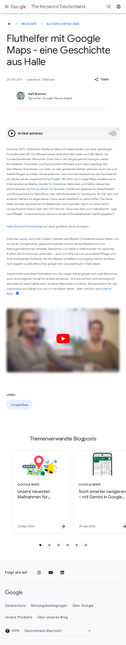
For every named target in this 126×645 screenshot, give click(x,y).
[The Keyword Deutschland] (9, 24)
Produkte (29, 24)
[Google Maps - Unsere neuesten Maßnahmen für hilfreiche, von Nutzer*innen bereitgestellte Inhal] (32, 492)
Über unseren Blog (52, 617)
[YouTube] (51, 573)
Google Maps (19, 405)
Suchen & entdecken (62, 24)
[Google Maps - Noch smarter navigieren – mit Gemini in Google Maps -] (93, 492)
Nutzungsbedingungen (49, 606)
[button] (102, 79)
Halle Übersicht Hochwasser (25, 226)
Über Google (83, 606)
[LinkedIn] (62, 573)
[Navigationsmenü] (6, 6)
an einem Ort (45, 189)
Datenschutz (15, 606)
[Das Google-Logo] (14, 593)
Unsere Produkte (18, 617)
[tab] (40, 545)
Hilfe (12, 630)
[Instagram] (39, 573)
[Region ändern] (58, 631)
